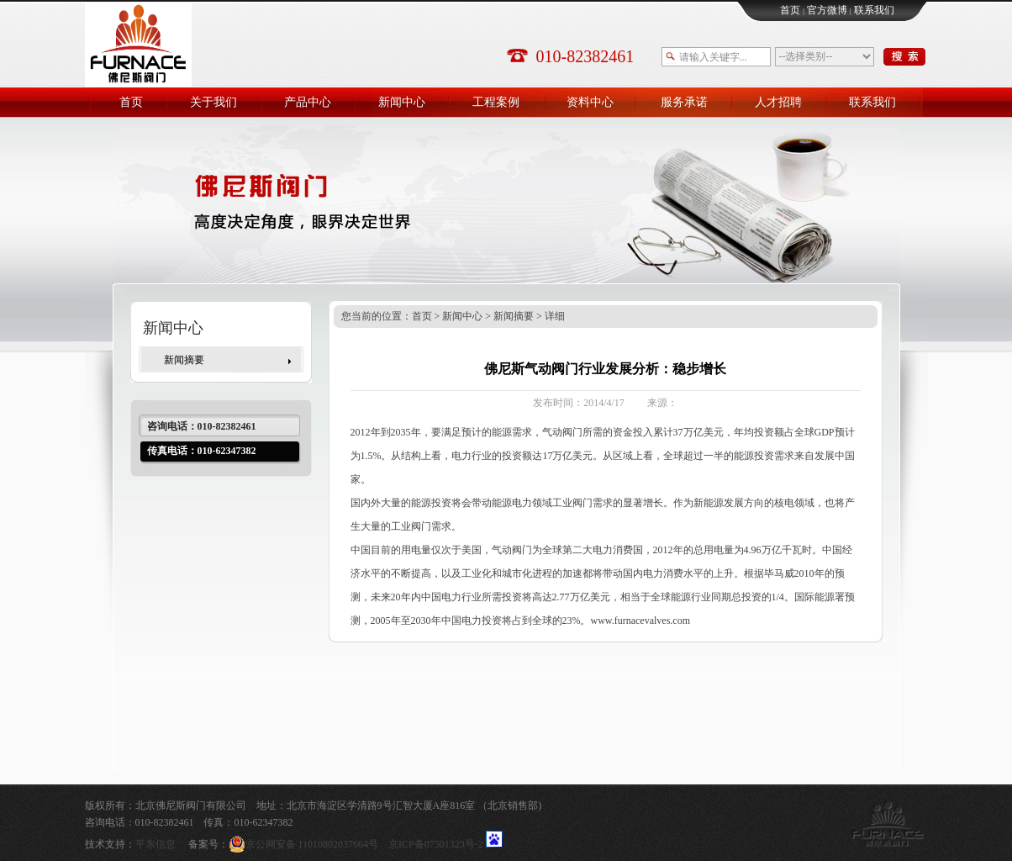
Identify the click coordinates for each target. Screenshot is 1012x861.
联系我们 (874, 10)
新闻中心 (462, 316)
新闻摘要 (184, 360)
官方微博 (827, 10)
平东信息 (155, 844)
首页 (790, 10)
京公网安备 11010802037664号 (309, 844)
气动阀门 (562, 432)
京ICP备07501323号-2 (435, 844)
